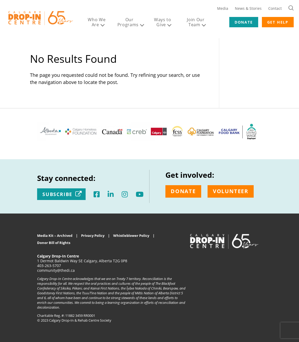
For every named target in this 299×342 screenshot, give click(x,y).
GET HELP (277, 22)
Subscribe (57, 194)
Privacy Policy (92, 235)
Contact (275, 8)
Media (222, 8)
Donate (183, 191)
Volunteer (230, 191)
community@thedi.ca (56, 270)
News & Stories (248, 8)
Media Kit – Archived (54, 235)
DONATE (244, 22)
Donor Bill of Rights (53, 242)
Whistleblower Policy (131, 235)
